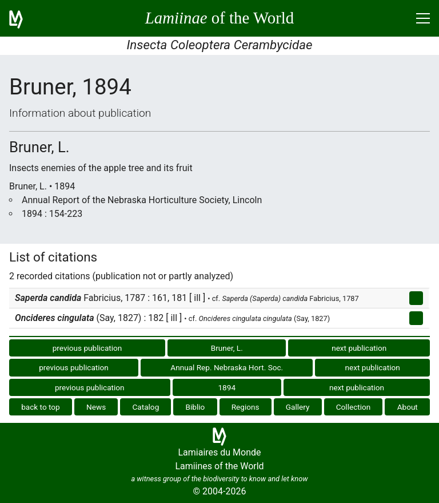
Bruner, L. (227, 348)
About (407, 406)
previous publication (87, 348)
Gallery (298, 406)
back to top (40, 406)
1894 (227, 387)
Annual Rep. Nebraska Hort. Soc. (226, 367)
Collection (353, 406)
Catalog (145, 406)
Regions (246, 406)
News (96, 406)
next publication (359, 348)
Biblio (195, 406)
